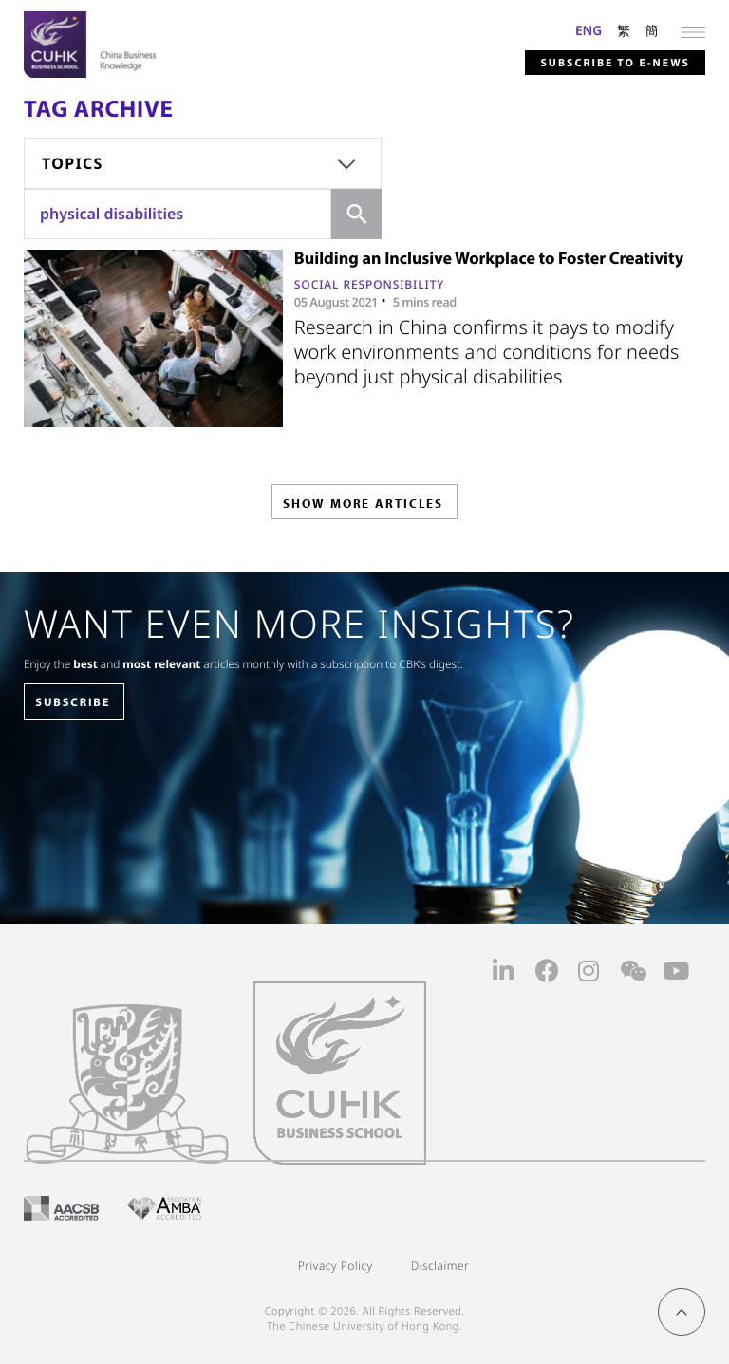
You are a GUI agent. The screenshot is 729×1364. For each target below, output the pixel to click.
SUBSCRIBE (72, 702)
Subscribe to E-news (613, 63)
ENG (588, 30)
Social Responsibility (369, 284)
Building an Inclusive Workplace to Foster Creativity (488, 258)
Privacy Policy (335, 1266)
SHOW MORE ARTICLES (363, 503)
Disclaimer (440, 1266)
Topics (72, 163)
